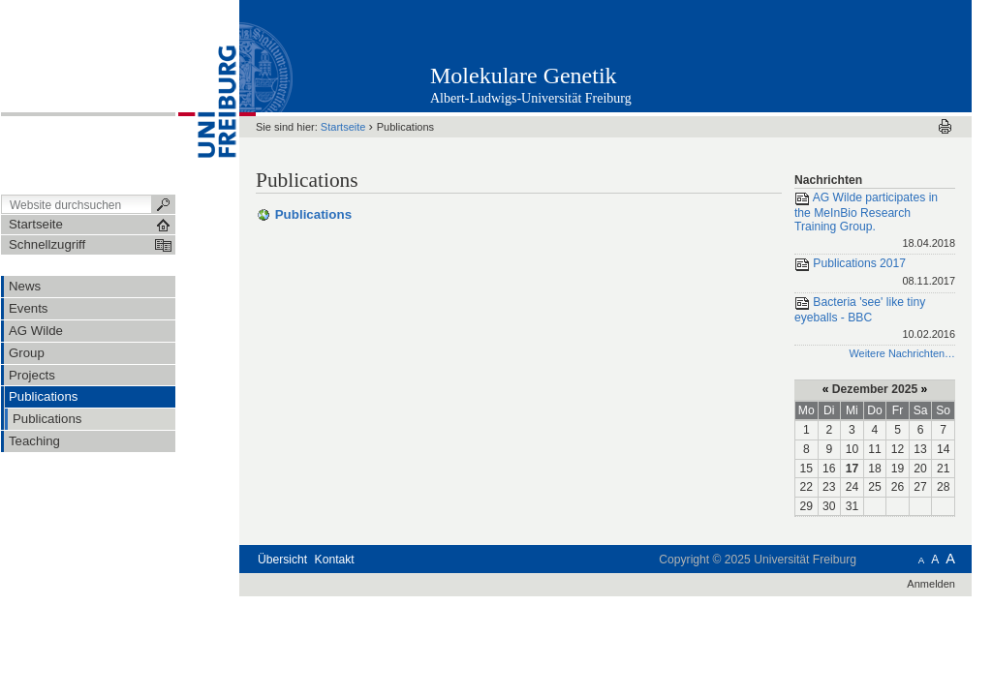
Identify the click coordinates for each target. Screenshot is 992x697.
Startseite (343, 127)
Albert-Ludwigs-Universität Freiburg (531, 98)
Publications (313, 214)
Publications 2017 (874, 273)
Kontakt (335, 559)
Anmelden (931, 584)
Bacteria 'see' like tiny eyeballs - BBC (874, 319)
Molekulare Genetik (523, 75)
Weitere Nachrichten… (902, 353)
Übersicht (282, 559)
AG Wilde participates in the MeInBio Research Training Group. (874, 222)
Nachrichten (828, 180)
